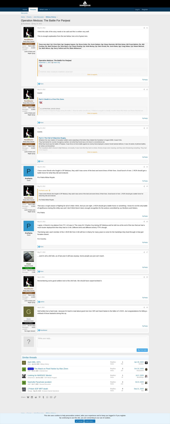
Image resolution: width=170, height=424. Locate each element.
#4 (147, 167)
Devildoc (141, 364)
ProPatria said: (43, 190)
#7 (147, 252)
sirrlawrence (31, 377)
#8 (147, 277)
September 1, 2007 (45, 62)
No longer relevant (30, 331)
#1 (147, 28)
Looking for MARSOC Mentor (40, 375)
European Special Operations (50, 391)
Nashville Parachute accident (39, 382)
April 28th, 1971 (34, 362)
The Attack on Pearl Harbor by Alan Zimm (51, 369)
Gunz (29, 364)
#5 (147, 186)
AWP (29, 371)
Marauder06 (140, 370)
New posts (24, 13)
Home (25, 9)
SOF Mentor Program (50, 377)
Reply (146, 79)
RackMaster (26, 24)
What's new (43, 9)
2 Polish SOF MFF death (38, 389)
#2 (147, 89)
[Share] (144, 28)
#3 (147, 128)
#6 (147, 221)
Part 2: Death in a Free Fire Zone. (51, 99)
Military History (44, 364)
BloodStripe (140, 377)
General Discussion (45, 384)
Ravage (30, 391)
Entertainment (43, 371)
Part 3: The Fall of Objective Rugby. (52, 138)
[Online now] (29, 37)
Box (142, 384)
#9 (147, 307)
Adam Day (56, 62)
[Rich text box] (92, 341)
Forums (33, 9)
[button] (49, 9)
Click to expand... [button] (92, 74)
